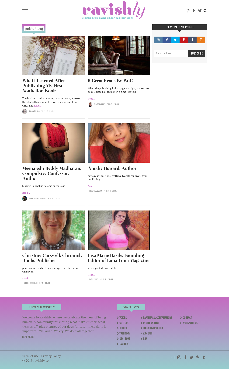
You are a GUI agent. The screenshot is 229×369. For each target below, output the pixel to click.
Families (123, 344)
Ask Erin (147, 333)
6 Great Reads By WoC (110, 80)
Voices (123, 318)
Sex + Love (124, 339)
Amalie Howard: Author (112, 168)
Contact (187, 318)
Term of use (30, 356)
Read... (38, 105)
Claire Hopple (99, 104)
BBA (145, 339)
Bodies (123, 328)
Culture (124, 323)
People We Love (151, 323)
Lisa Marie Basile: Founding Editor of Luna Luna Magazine (118, 258)
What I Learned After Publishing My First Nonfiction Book (43, 86)
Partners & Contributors (157, 318)
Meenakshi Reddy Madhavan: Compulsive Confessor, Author (51, 173)
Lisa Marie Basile (35, 111)
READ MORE (28, 337)
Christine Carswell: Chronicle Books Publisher (52, 258)
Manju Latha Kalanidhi (37, 198)
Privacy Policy (51, 356)
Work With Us (190, 323)
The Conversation (153, 328)
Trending (124, 333)
